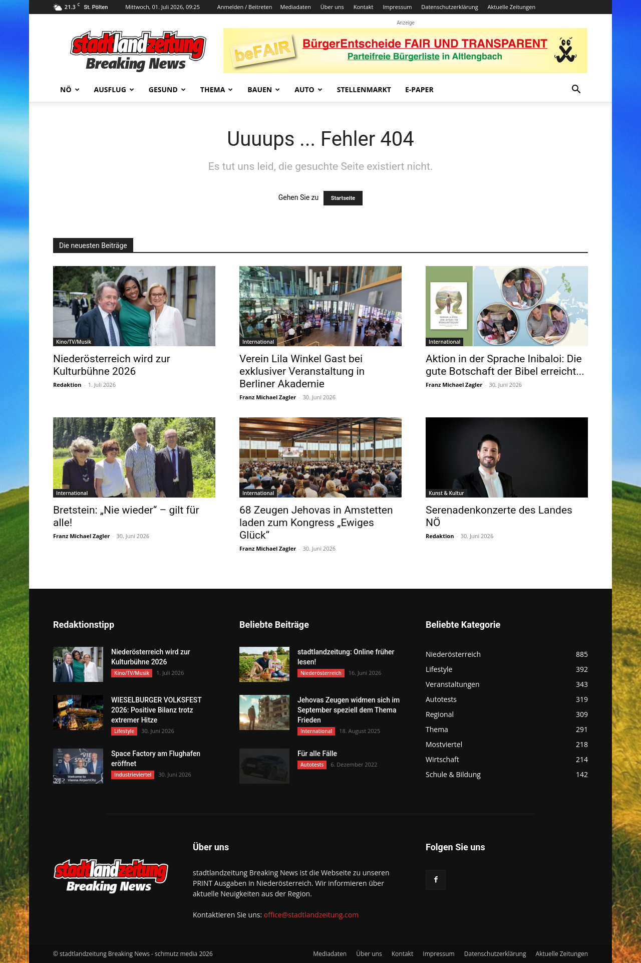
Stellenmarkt (364, 89)
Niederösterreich (321, 672)
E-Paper (419, 89)
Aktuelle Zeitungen (512, 7)
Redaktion (67, 384)
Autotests (312, 764)
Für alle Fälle (317, 754)
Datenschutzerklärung (449, 7)
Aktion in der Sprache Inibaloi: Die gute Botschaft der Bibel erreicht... (505, 365)
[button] (576, 90)
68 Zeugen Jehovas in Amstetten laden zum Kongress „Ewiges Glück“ (316, 522)
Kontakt (364, 7)
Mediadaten (295, 7)
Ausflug (114, 89)
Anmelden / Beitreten (244, 7)
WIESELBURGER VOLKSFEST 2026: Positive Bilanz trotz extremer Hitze (156, 710)
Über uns (332, 7)
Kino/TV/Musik (73, 341)
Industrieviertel (132, 774)
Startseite (343, 198)
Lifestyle (124, 731)
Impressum (397, 7)
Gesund (167, 89)
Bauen (263, 89)
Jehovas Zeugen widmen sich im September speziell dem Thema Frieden (348, 710)
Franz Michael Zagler (267, 397)
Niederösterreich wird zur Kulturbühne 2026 (111, 365)
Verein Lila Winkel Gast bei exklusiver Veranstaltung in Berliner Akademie (302, 371)
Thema (216, 89)
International (258, 341)
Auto (308, 89)
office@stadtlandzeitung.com (311, 914)
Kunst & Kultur (446, 493)
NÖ (70, 89)
